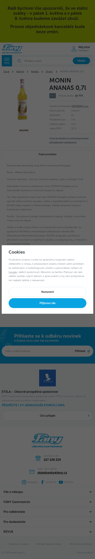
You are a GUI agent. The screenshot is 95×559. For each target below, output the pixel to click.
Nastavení (47, 291)
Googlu (13, 272)
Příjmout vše (47, 303)
